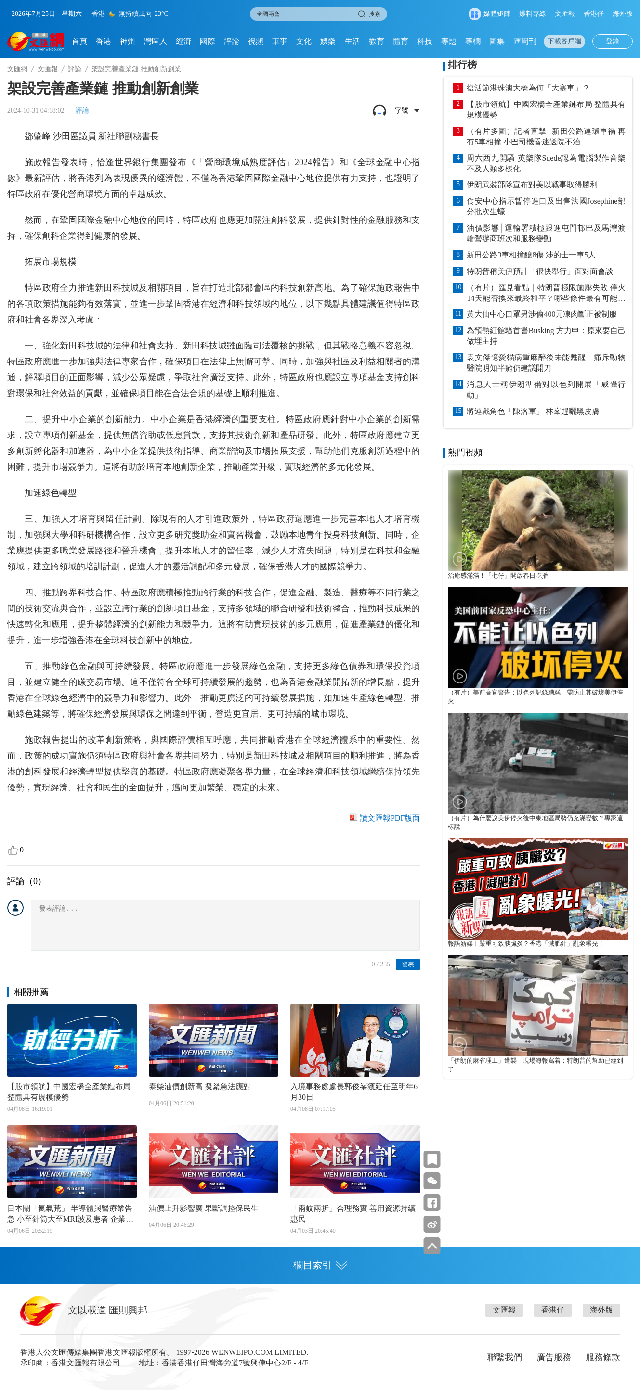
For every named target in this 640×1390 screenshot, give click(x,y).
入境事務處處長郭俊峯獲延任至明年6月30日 (354, 1091)
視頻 (255, 41)
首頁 (79, 41)
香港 (103, 41)
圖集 (497, 41)
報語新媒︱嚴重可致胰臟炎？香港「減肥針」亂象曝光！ (526, 943)
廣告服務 (553, 1357)
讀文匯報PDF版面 (390, 818)
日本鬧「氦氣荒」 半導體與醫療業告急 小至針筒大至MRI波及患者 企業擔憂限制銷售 (70, 1214)
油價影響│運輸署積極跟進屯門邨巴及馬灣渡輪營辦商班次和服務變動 (546, 233)
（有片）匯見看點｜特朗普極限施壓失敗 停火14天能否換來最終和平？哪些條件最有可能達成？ (546, 293)
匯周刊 (524, 41)
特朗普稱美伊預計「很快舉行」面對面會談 (540, 271)
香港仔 (594, 13)
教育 (376, 41)
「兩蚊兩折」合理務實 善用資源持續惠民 (353, 1213)
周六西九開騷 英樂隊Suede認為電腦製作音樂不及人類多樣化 (546, 163)
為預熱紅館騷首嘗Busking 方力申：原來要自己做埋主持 (546, 335)
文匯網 (17, 69)
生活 (352, 41)
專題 (449, 41)
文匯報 (565, 13)
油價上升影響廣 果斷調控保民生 (204, 1208)
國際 (207, 41)
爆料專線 (532, 13)
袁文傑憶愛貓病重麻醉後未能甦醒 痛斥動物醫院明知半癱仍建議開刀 (546, 362)
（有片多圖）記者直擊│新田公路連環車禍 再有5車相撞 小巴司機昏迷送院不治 (546, 136)
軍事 (279, 41)
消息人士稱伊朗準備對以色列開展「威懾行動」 (546, 389)
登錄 (612, 41)
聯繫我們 (504, 1357)
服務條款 (603, 1357)
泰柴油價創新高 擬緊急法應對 (200, 1086)
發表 (408, 964)
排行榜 (462, 64)
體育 (400, 41)
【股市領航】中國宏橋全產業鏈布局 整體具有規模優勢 (69, 1091)
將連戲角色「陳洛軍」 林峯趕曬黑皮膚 (533, 411)
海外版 (623, 13)
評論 (231, 41)
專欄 (473, 41)
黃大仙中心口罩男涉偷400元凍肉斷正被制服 (542, 314)
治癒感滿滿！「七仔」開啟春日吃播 (498, 575)
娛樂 (328, 41)
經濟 (183, 41)
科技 (424, 41)
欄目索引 (320, 1265)
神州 (127, 41)
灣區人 (155, 41)
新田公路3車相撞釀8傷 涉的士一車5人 (531, 255)
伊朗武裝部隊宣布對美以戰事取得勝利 (532, 184)
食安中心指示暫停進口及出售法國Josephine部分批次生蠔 (546, 206)
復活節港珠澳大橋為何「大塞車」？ (528, 88)
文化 (304, 41)
